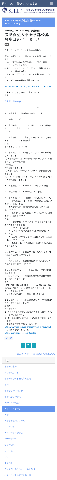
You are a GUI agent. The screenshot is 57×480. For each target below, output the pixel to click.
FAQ (6, 457)
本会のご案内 (11, 366)
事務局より (11, 463)
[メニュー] (51, 3)
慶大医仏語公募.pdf (13, 101)
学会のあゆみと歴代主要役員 (18, 378)
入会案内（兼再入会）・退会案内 (20, 469)
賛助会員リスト (12, 372)
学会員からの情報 (14, 396)
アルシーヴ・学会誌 (14, 433)
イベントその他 (12, 408)
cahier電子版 (10, 439)
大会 (8, 414)
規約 (7, 384)
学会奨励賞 (10, 445)
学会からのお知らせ (14, 390)
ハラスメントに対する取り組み (19, 475)
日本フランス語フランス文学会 (19, 3)
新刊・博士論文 (12, 402)
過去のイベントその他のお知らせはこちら (36, 354)
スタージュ (10, 426)
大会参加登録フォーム (15, 420)
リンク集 (9, 451)
